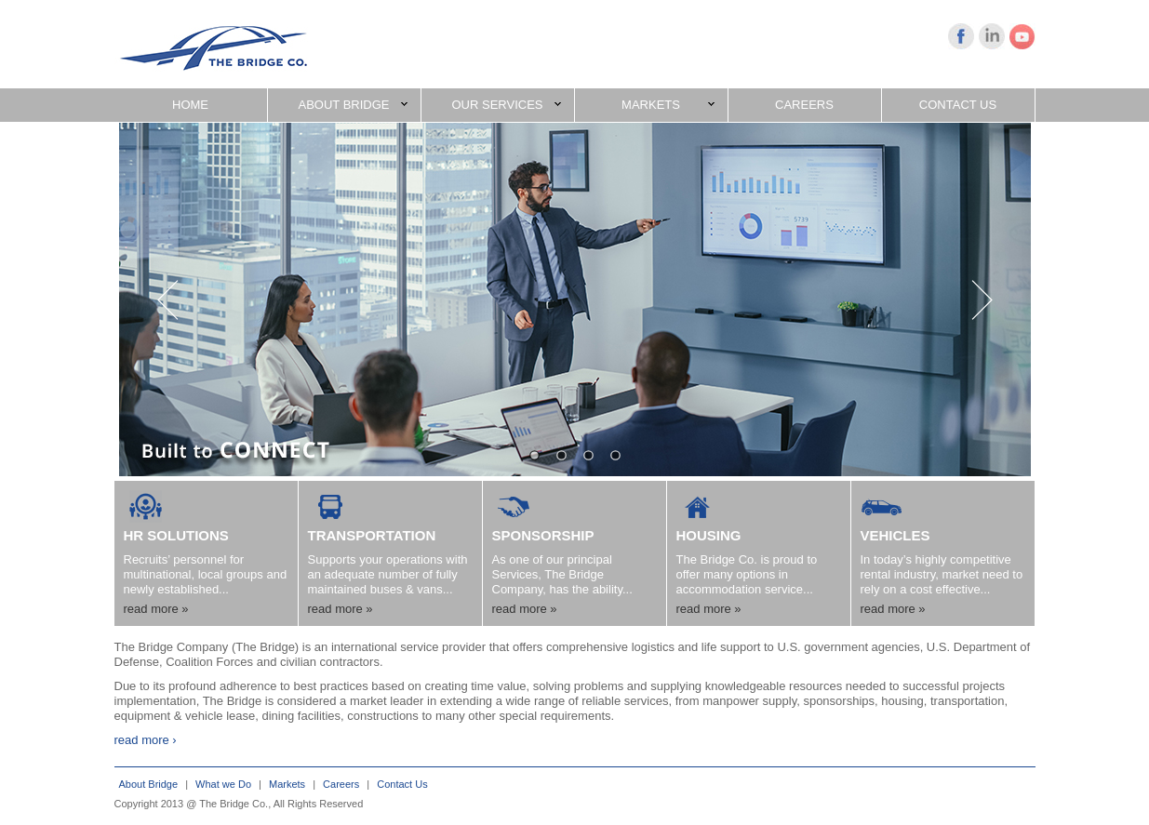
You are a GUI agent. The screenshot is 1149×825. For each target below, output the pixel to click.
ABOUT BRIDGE (352, 105)
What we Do (223, 784)
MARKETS (667, 105)
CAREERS (804, 105)
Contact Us (402, 784)
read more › (145, 740)
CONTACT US (957, 105)
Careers (341, 784)
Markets (287, 784)
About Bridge (149, 784)
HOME (190, 105)
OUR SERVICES (505, 105)
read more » (156, 609)
